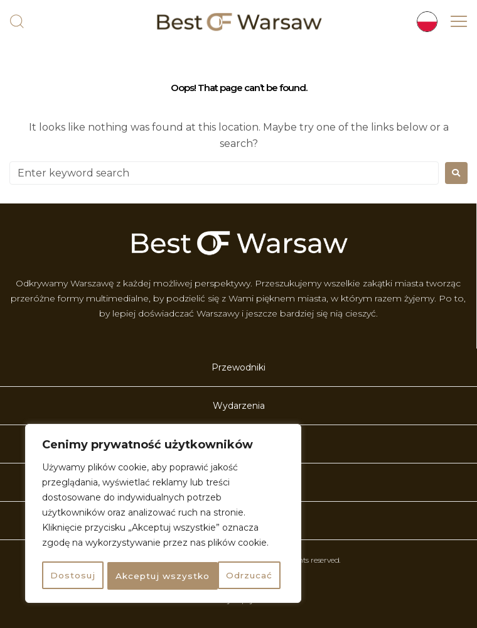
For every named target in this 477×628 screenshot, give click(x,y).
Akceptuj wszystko (228, 576)
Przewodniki (238, 367)
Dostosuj (72, 576)
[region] (163, 514)
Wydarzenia (239, 405)
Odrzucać (137, 576)
